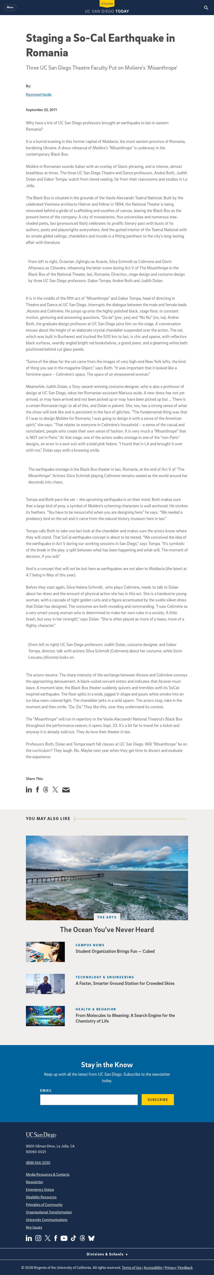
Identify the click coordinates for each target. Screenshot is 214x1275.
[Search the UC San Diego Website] (206, 8)
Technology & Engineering (105, 977)
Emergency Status (40, 1189)
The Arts (107, 917)
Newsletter (34, 1181)
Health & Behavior (96, 1009)
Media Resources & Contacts (48, 1174)
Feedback (185, 1267)
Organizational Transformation (49, 1212)
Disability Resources (41, 1197)
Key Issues (34, 1227)
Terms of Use (132, 1267)
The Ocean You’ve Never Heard (107, 929)
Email (46, 1090)
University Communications (46, 1219)
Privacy (170, 1267)
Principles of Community (44, 1204)
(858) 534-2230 (38, 1162)
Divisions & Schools (107, 1254)
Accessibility (153, 1267)
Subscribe (158, 1099)
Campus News (90, 945)
